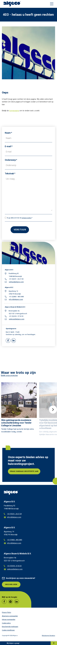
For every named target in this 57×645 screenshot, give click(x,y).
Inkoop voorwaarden (8, 619)
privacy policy (26, 218)
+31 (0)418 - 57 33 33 (13, 566)
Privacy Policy (6, 612)
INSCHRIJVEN (11, 584)
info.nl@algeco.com (16, 299)
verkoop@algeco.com (16, 319)
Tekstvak (9, 173)
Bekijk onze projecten (9, 376)
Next (53, 410)
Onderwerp (10, 160)
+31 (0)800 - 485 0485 (13, 540)
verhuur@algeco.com (16, 282)
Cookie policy (6, 623)
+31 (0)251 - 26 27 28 (13, 514)
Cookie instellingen (8, 630)
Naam (8, 133)
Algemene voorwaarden (10, 616)
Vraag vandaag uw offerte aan (24, 471)
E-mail (8, 146)
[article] (19, 408)
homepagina (14, 111)
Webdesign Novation (48, 635)
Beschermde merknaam (10, 626)
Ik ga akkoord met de (19, 218)
